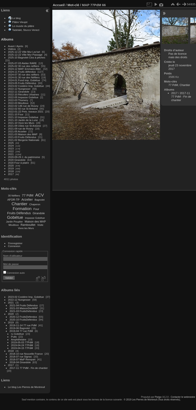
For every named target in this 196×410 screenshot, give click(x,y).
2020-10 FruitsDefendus (23, 319)
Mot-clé (73, 5)
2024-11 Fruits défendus (22, 71)
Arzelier (27, 199)
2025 (11, 142)
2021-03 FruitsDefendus (23, 311)
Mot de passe (11, 264)
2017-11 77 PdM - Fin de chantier (29, 367)
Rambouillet (28, 224)
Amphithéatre (18, 339)
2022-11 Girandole (18, 91)
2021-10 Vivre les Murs (21, 122)
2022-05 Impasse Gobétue (23, 97)
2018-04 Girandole (20, 362)
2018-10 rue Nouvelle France (26, 353)
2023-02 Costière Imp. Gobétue (26, 85)
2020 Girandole (17, 159)
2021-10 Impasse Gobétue (23, 117)
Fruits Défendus (19, 213)
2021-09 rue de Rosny (20, 128)
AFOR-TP (13, 199)
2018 (11, 171)
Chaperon (34, 204)
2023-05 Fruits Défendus (22, 83)
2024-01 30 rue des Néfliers (24, 77)
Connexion (14, 246)
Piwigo (158, 397)
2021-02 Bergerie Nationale (23, 139)
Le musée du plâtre (23, 26)
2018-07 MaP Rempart (23, 359)
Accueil (59, 5)
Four (36, 209)
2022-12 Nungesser (19, 88)
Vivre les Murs (26, 228)
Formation (22, 208)
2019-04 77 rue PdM (21, 330)
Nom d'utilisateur (12, 255)
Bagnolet (39, 199)
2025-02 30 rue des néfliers (23, 66)
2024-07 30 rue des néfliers (23, 74)
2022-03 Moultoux (18, 103)
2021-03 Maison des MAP (22, 134)
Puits (14, 336)
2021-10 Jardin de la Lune (23, 120)
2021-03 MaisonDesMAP (24, 308)
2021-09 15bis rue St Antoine (24, 125)
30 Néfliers (14, 195)
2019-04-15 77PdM (22, 348)
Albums (7, 39)
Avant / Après (15, 46)
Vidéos (12, 48)
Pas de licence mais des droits (178, 55)
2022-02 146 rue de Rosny (23, 105)
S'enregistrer (15, 243)
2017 (11, 174)
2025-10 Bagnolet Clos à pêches (26, 57)
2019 (11, 168)
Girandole (39, 213)
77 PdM (27, 195)
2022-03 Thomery (18, 100)
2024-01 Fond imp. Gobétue (24, 80)
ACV (39, 195)
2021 (11, 154)
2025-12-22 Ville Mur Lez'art (24, 51)
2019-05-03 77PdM (22, 342)
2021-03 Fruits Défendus (22, 137)
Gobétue (15, 217)
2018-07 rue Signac (21, 356)
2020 (11, 165)
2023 (11, 148)
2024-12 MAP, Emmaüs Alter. (24, 68)
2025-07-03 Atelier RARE (22, 63)
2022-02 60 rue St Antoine (23, 108)
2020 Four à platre (18, 162)
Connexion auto (14, 272)
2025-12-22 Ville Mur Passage (25, 54)
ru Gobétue (17, 333)
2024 (11, 145)
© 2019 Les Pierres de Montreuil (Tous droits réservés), (152, 399)
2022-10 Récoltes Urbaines (23, 94)
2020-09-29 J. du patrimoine (24, 157)
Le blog (16, 18)
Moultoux (14, 225)
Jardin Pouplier (14, 221)
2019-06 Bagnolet (20, 328)
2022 (11, 151)
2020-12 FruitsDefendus (23, 316)
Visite (40, 225)
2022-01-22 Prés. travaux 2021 (25, 111)
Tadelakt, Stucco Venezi (25, 29)
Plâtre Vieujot (19, 22)
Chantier (19, 203)
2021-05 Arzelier (17, 131)
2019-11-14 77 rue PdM (23, 325)
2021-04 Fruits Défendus (24, 305)
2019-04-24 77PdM (22, 345)
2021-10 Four (16, 114)
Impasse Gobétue (35, 218)
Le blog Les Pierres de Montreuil (26, 386)
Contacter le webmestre (183, 397)
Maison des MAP (35, 221)
